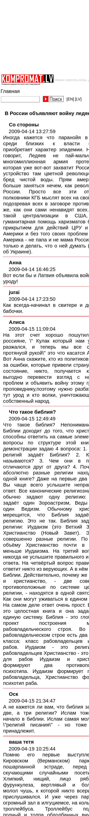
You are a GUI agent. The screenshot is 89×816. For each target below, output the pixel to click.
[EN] (70, 99)
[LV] (78, 99)
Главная (10, 91)
